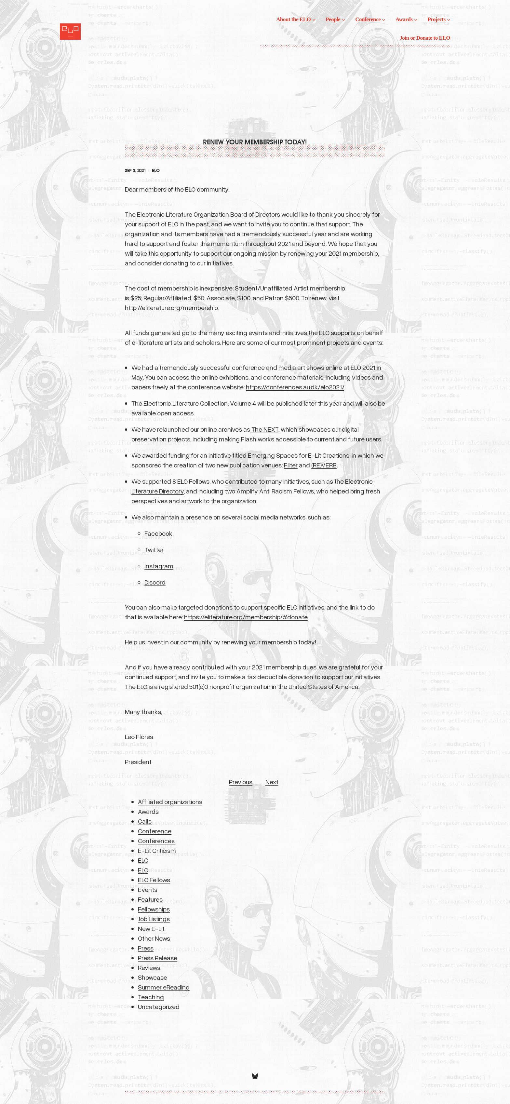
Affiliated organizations (170, 801)
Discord (155, 582)
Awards (148, 811)
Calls (145, 821)
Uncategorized (159, 1006)
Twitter (154, 549)
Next (271, 782)
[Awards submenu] (415, 19)
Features (150, 899)
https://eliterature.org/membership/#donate (246, 617)
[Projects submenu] (448, 19)
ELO (155, 170)
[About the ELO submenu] (313, 19)
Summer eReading (164, 987)
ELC (143, 860)
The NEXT (264, 429)
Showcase (152, 977)
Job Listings (154, 918)
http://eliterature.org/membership (171, 307)
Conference (154, 831)
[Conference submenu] (383, 19)
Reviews (149, 967)
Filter (291, 465)
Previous (240, 782)
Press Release (157, 958)
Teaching (151, 997)
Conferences (156, 840)
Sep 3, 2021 (135, 170)
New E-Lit (151, 928)
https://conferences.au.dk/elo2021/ (295, 387)
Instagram (158, 566)
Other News (154, 938)
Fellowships (154, 909)
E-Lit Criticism (157, 850)
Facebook (158, 533)
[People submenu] (343, 19)
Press (146, 948)
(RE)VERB (324, 465)
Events (147, 889)
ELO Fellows (154, 879)
